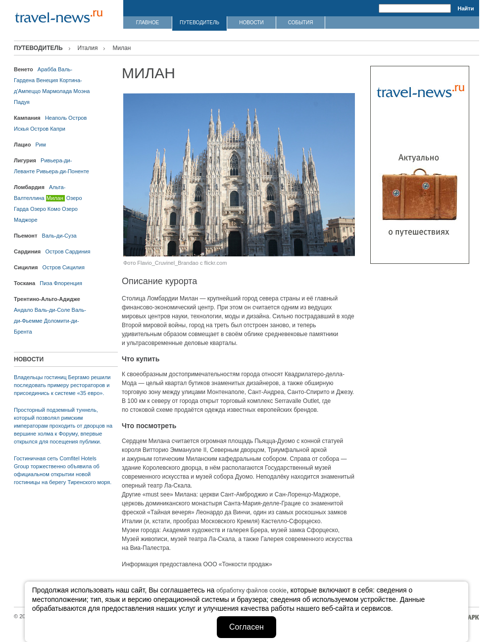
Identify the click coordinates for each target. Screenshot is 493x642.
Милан (55, 198)
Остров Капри (47, 129)
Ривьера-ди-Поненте (62, 171)
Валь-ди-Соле (52, 310)
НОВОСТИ (251, 22)
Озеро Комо (45, 209)
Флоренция (68, 283)
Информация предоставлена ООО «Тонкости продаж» (197, 564)
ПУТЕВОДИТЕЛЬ (199, 22)
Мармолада (57, 91)
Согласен (246, 627)
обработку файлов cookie (251, 590)
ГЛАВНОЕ (147, 22)
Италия (88, 48)
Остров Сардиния (67, 251)
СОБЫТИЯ (300, 22)
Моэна (81, 91)
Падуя (22, 102)
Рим (41, 145)
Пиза (46, 283)
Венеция (47, 80)
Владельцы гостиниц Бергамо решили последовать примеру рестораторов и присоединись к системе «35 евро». (62, 385)
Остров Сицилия (64, 267)
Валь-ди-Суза (59, 236)
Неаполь (56, 118)
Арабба (47, 69)
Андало (23, 310)
